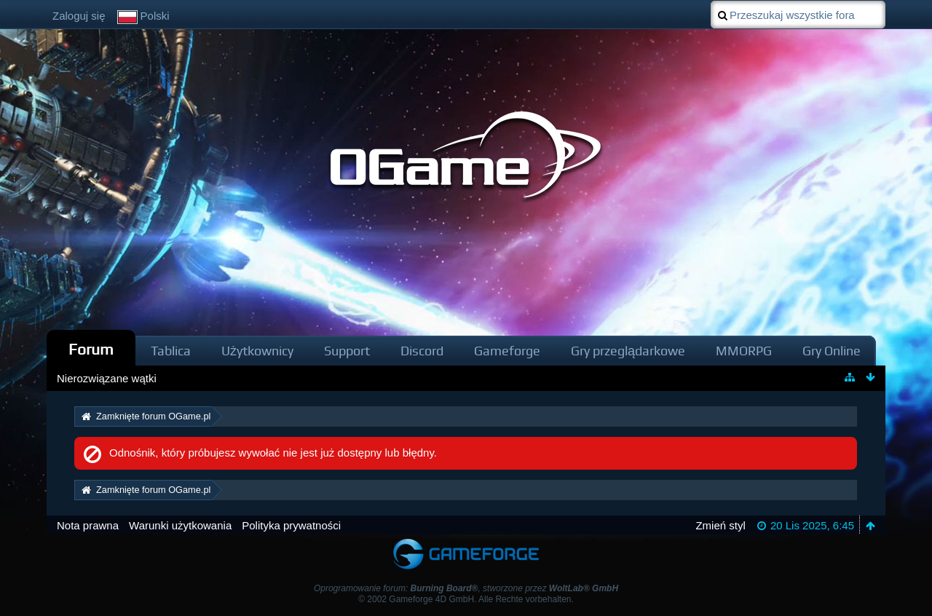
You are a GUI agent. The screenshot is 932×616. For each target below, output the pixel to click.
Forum (91, 349)
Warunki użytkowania (180, 525)
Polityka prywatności (291, 525)
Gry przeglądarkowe (628, 350)
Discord (421, 350)
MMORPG (744, 350)
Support (347, 350)
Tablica (171, 350)
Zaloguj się (79, 15)
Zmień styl (720, 525)
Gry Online (831, 350)
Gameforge (507, 350)
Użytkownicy (257, 350)
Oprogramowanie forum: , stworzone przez (466, 588)
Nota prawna (88, 525)
